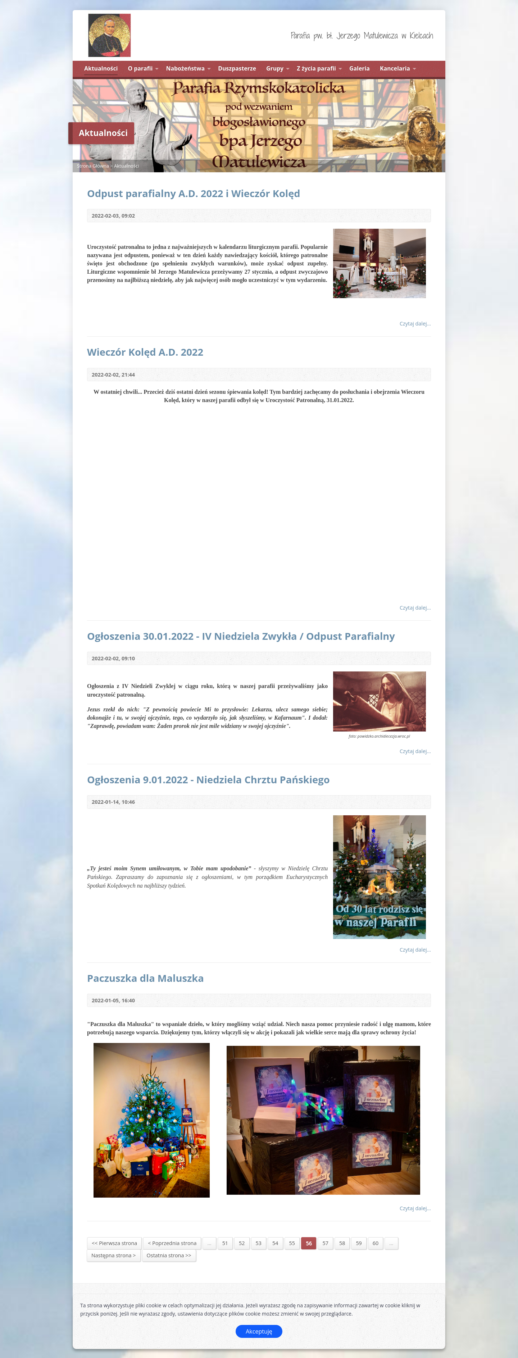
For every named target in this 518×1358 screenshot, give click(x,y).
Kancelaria (395, 68)
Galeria (359, 68)
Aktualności (101, 68)
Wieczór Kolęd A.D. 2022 (145, 352)
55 (292, 1243)
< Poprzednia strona (172, 1243)
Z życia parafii (316, 68)
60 (375, 1243)
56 (309, 1243)
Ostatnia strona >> (169, 1255)
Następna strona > (113, 1255)
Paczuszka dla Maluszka (145, 978)
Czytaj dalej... (415, 323)
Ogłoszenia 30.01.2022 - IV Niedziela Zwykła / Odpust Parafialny (241, 636)
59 (359, 1243)
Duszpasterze (237, 68)
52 (242, 1243)
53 (259, 1243)
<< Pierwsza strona (114, 1243)
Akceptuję (259, 1331)
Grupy (274, 68)
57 (325, 1243)
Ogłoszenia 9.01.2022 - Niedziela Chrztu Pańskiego (208, 779)
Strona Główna (93, 166)
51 (225, 1243)
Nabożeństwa (185, 68)
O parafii (140, 68)
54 (275, 1243)
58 (342, 1243)
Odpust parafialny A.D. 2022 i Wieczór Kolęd (193, 193)
